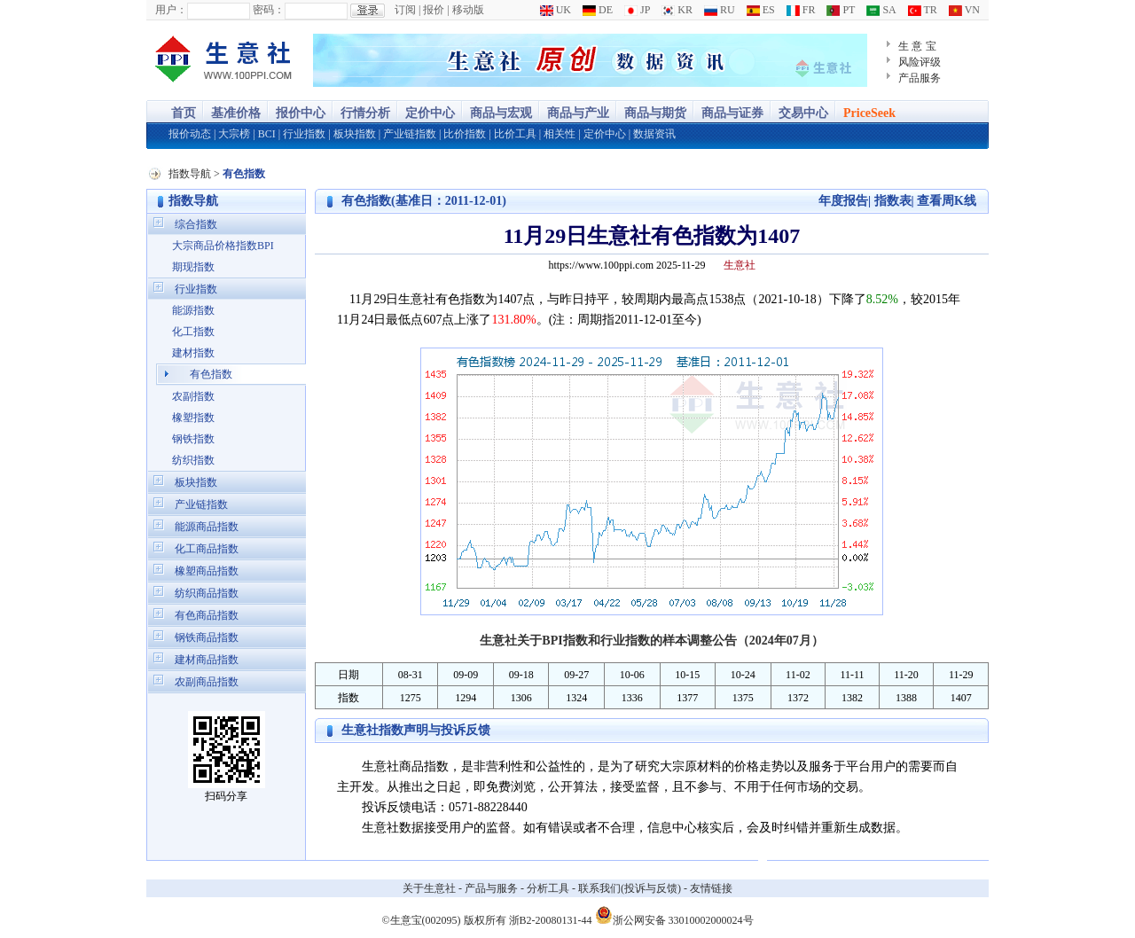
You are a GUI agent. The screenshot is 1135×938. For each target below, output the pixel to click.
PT (840, 10)
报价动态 (189, 134)
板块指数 (354, 134)
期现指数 (193, 267)
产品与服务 (491, 888)
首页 (183, 113)
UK (555, 10)
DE (598, 10)
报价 (433, 10)
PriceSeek (869, 113)
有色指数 (211, 374)
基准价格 (236, 113)
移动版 (468, 10)
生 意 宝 (917, 46)
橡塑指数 (193, 417)
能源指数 (193, 310)
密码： (269, 10)
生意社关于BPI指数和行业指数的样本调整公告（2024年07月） (651, 640)
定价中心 (430, 113)
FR (801, 10)
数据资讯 (654, 134)
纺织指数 (193, 460)
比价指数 (464, 134)
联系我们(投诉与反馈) (629, 888)
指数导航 (189, 174)
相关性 (559, 134)
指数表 (893, 200)
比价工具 (515, 134)
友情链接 (711, 888)
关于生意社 (429, 888)
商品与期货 (655, 113)
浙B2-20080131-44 (550, 920)
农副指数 (193, 396)
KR (677, 10)
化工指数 (193, 331)
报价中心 (300, 113)
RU (719, 10)
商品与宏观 (501, 113)
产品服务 (919, 78)
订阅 (405, 10)
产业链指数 (409, 134)
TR (922, 10)
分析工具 (548, 888)
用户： (171, 10)
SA (881, 10)
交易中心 (803, 113)
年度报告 (843, 200)
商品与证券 (732, 113)
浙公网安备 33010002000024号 (674, 915)
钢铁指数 (193, 439)
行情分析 (365, 113)
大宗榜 (234, 134)
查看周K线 (946, 200)
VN (964, 10)
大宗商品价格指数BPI (223, 245)
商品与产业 (578, 113)
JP (637, 10)
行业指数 (304, 134)
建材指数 (193, 353)
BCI (267, 134)
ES (761, 10)
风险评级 (919, 62)
